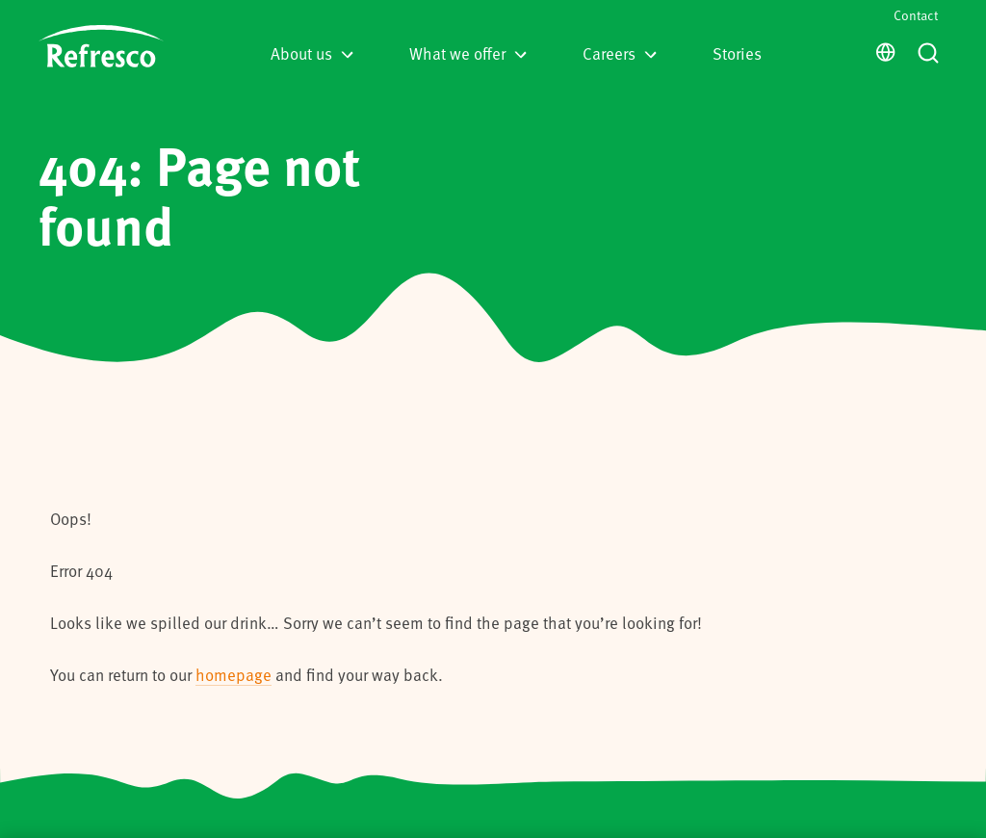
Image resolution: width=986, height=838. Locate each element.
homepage (233, 674)
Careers (620, 53)
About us (312, 53)
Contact (916, 15)
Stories (737, 53)
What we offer (468, 53)
